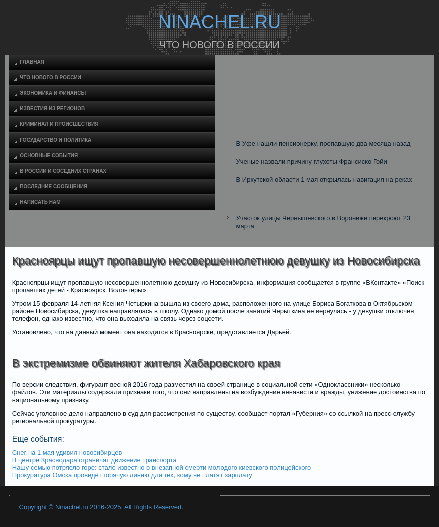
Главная (32, 62)
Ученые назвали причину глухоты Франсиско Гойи (311, 161)
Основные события (49, 155)
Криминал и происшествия (59, 124)
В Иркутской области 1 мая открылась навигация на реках (324, 179)
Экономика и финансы (53, 93)
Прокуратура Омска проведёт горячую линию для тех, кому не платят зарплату (132, 475)
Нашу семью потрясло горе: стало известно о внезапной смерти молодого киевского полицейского (161, 467)
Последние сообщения (53, 186)
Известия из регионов (52, 108)
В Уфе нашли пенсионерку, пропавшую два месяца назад (323, 143)
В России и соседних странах (63, 171)
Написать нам (40, 202)
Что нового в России (50, 77)
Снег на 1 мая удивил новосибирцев (67, 452)
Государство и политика (55, 140)
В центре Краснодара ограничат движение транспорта (94, 460)
